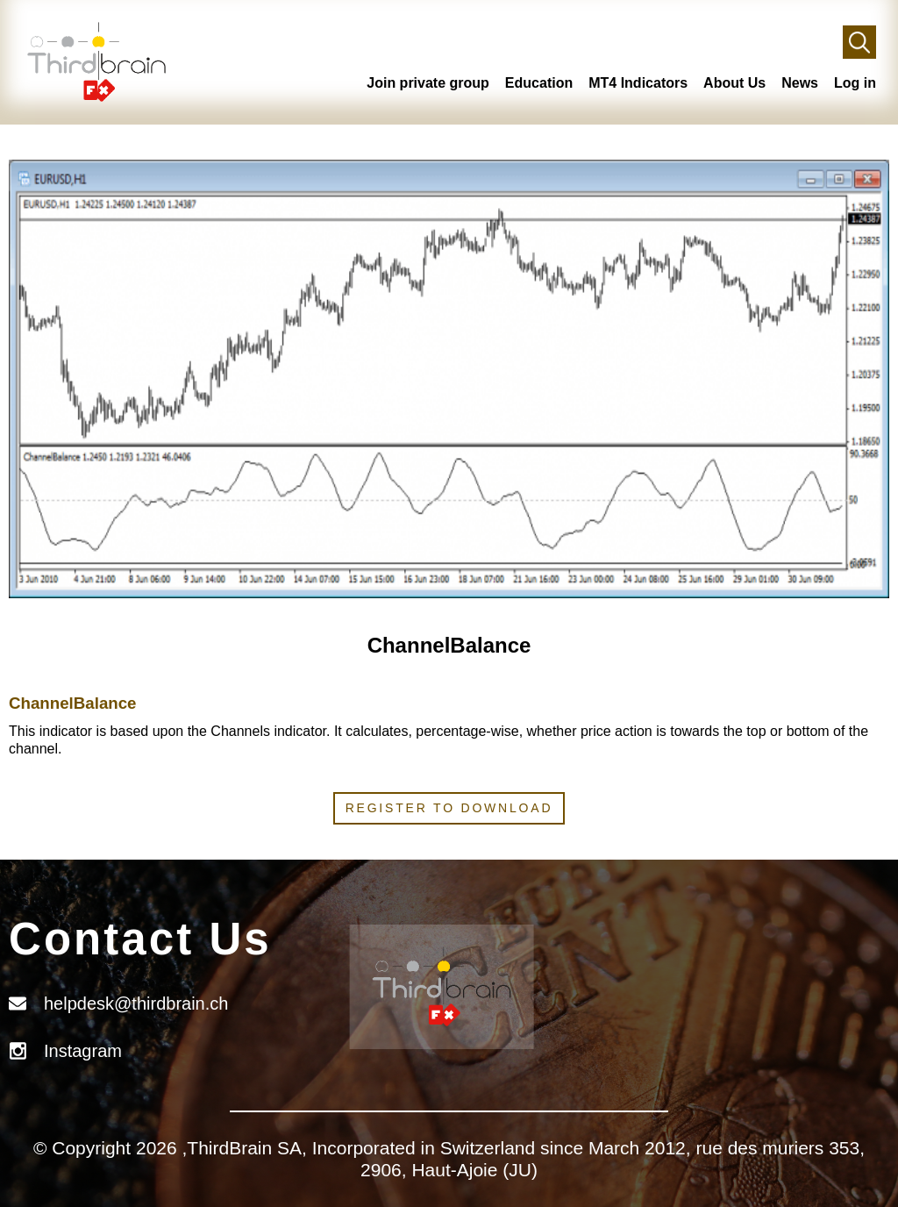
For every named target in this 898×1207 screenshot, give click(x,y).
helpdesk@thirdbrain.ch (136, 1003)
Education (539, 82)
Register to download (449, 808)
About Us (734, 82)
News (799, 82)
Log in (855, 82)
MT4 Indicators (638, 82)
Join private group (428, 82)
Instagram (83, 1051)
